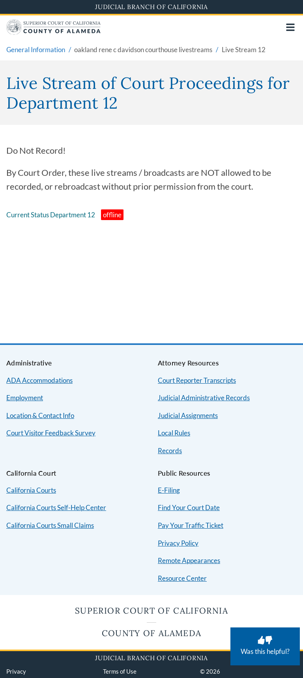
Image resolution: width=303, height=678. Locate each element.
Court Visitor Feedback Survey (50, 433)
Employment (24, 398)
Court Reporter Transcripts (197, 380)
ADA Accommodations (39, 380)
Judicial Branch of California (151, 7)
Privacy (16, 671)
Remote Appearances (189, 560)
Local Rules (174, 433)
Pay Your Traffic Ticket (190, 525)
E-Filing (169, 490)
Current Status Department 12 (50, 215)
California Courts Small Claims (50, 525)
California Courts (31, 490)
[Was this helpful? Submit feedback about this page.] (265, 646)
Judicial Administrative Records (204, 398)
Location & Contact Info (40, 415)
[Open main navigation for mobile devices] (290, 27)
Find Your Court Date (189, 507)
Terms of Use (120, 671)
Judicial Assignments (188, 415)
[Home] (53, 32)
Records (170, 450)
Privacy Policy (178, 543)
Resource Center (182, 578)
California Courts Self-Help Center (56, 507)
